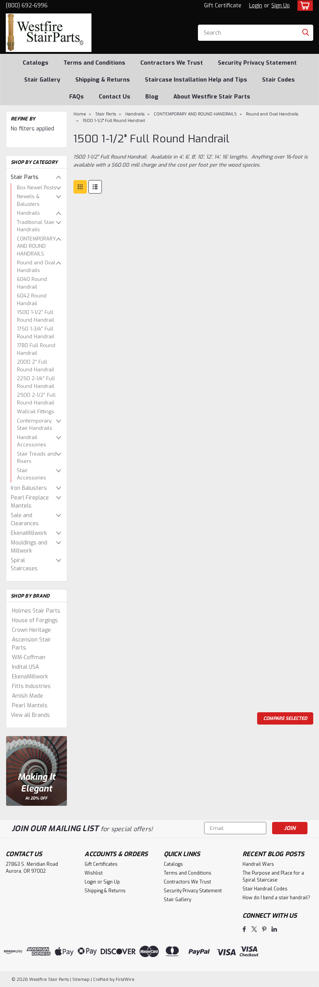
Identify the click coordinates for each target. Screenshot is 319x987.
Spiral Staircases (24, 564)
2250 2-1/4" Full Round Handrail (36, 382)
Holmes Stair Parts (36, 611)
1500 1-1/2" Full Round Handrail (35, 316)
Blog (151, 96)
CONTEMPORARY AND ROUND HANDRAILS (36, 246)
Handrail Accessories (31, 441)
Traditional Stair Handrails (36, 226)
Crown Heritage (31, 630)
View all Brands (30, 715)
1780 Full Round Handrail (36, 349)
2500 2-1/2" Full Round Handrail (36, 399)
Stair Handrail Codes (265, 889)
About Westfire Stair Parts (211, 96)
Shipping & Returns (102, 80)
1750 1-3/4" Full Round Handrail (35, 333)
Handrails (28, 213)
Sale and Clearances (25, 519)
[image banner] (36, 770)
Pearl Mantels (30, 705)
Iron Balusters (29, 488)
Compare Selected (285, 718)
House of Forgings (35, 620)
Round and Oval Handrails (36, 266)
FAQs (76, 96)
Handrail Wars (258, 864)
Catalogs (35, 63)
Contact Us (114, 96)
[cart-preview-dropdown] (303, 5)
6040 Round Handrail (32, 283)
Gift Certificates (101, 864)
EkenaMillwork (29, 533)
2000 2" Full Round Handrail (35, 366)
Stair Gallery (42, 80)
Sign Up (280, 5)
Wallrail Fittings (35, 411)
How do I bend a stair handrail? (276, 898)
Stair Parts (24, 177)
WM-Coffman (28, 657)
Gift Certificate (222, 5)
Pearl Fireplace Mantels (30, 501)
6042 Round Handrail (32, 299)
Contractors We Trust (171, 63)
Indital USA (25, 667)
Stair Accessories (31, 474)
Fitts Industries (31, 686)
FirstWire (125, 979)
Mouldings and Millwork (29, 546)
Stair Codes (278, 80)
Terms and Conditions (94, 63)
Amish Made (27, 696)
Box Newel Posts (36, 187)
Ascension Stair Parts (31, 643)
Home (79, 114)
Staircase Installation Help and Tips (196, 80)
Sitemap (81, 979)
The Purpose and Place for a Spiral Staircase (273, 876)
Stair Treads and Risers (36, 458)
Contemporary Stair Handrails (34, 425)
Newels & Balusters (28, 200)
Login (255, 5)
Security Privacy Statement (257, 63)
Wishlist (94, 873)
